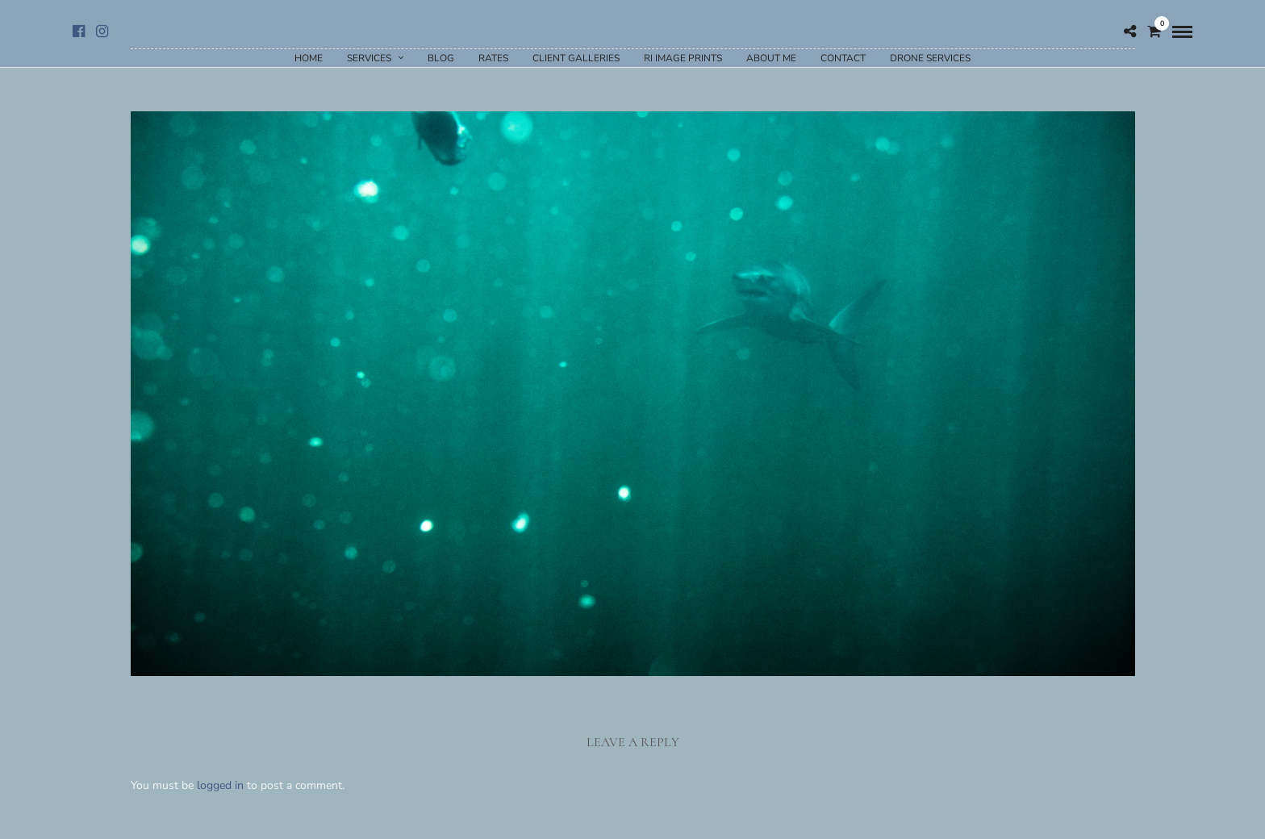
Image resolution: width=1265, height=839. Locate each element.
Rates (493, 58)
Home (308, 58)
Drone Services (930, 58)
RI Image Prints (683, 58)
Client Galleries (576, 58)
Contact (843, 58)
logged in (220, 785)
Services (369, 58)
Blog (441, 58)
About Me (771, 58)
